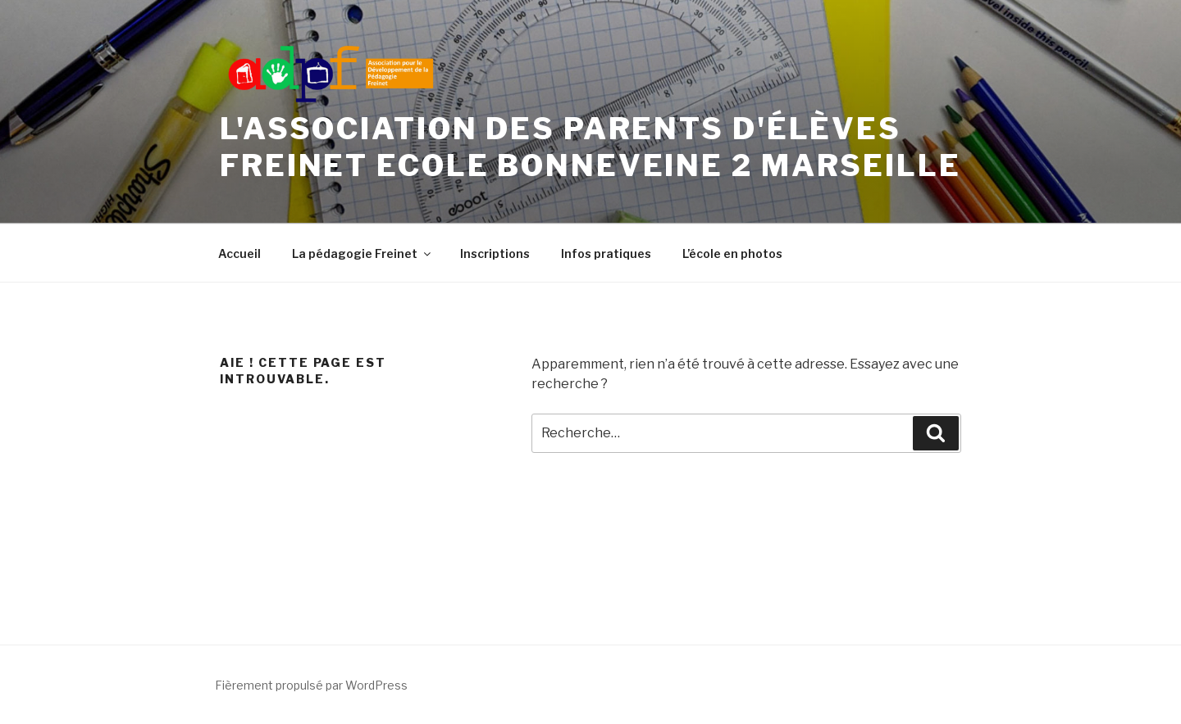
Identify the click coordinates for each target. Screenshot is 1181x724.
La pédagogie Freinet (362, 253)
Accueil (239, 253)
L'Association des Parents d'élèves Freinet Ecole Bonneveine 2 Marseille (590, 147)
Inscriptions (495, 253)
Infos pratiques (606, 253)
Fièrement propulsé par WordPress (311, 685)
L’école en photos (732, 253)
